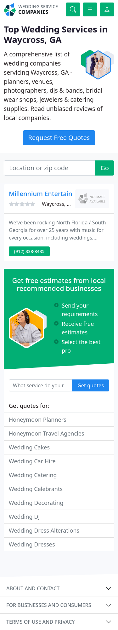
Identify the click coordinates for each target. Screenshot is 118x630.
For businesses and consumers (48, 605)
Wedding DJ (24, 516)
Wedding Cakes (29, 447)
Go (104, 168)
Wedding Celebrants (36, 489)
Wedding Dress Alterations (44, 530)
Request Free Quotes (59, 137)
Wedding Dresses (32, 544)
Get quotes (90, 385)
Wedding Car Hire (32, 461)
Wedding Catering (33, 475)
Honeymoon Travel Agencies (46, 433)
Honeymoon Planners (37, 419)
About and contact (32, 588)
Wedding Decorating (36, 502)
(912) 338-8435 (29, 251)
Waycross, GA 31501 (65, 203)
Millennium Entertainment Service (60, 193)
